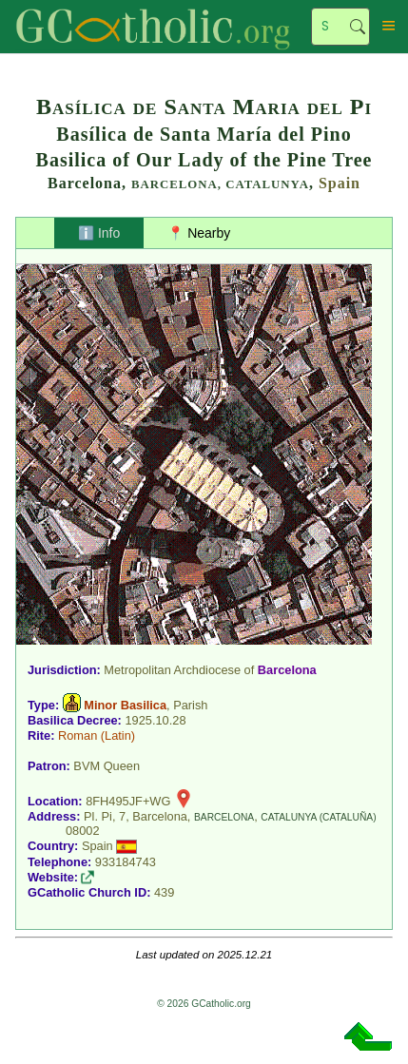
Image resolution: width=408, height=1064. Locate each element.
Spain (339, 183)
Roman (77, 735)
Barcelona (287, 670)
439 (164, 892)
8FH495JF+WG (128, 801)
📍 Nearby (198, 233)
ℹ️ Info (99, 233)
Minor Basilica (125, 705)
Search (357, 26)
